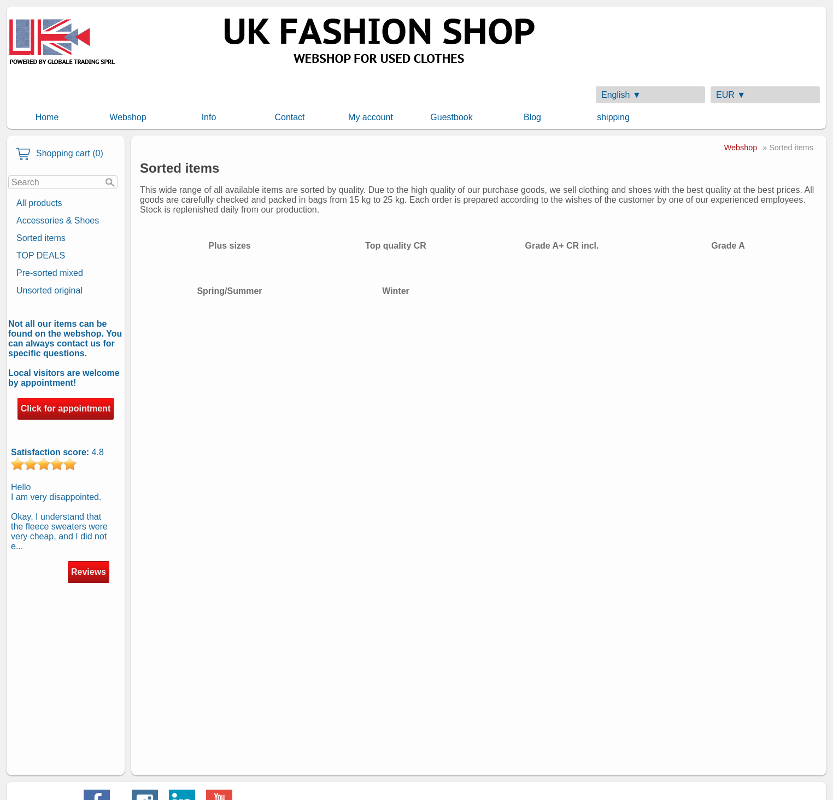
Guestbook (451, 117)
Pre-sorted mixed (49, 273)
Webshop (127, 117)
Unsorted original (49, 290)
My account (370, 117)
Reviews (88, 572)
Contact (289, 117)
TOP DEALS (40, 255)
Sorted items (41, 238)
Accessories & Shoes (57, 220)
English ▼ (621, 94)
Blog (532, 117)
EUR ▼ (731, 94)
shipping (613, 117)
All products (39, 203)
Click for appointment (65, 408)
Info (209, 117)
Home (47, 117)
